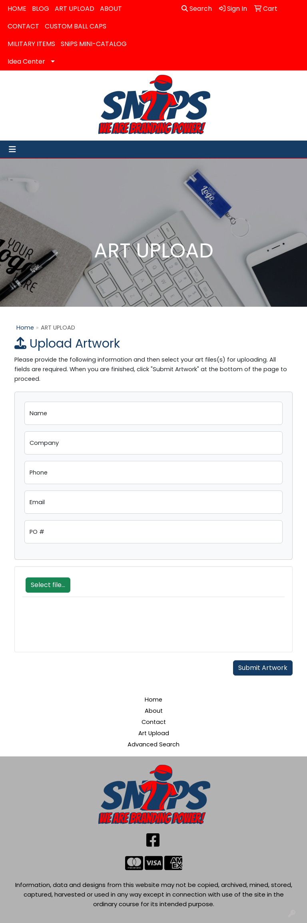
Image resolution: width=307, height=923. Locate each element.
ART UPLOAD (74, 8)
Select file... (48, 584)
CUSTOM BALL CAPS (75, 26)
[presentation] (83, 628)
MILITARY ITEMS (31, 43)
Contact (154, 722)
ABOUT (111, 8)
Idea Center (26, 61)
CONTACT (23, 26)
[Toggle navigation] (12, 149)
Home (25, 328)
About (154, 711)
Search (196, 8)
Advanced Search (153, 744)
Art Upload (153, 733)
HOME (17, 8)
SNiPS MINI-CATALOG (94, 43)
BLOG (40, 8)
